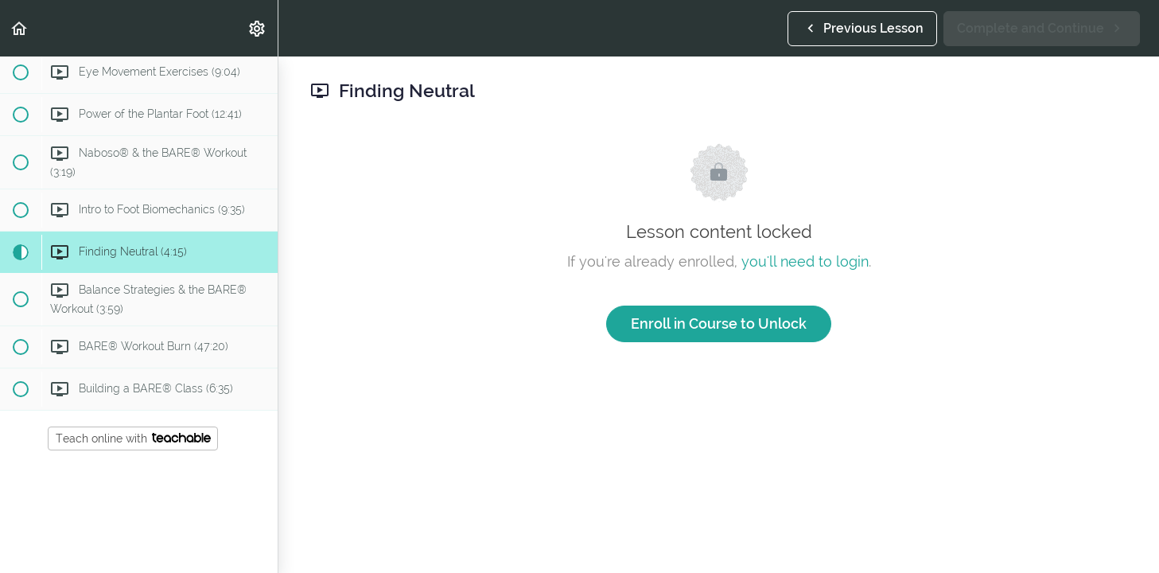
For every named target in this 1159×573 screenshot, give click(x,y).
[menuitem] (258, 28)
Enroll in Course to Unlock (719, 323)
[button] (20, 28)
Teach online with (133, 438)
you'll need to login (805, 261)
